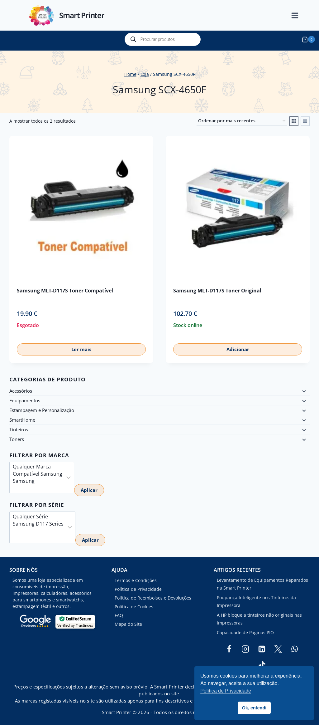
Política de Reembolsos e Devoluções (153, 595)
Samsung (37, 478)
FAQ (119, 613)
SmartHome (22, 417)
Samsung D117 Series (38, 521)
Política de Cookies (134, 604)
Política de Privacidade (138, 587)
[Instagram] (245, 646)
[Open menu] (298, 15)
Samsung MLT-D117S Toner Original (217, 288)
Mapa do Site (128, 622)
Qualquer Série (38, 514)
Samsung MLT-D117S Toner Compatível (65, 288)
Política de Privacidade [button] (225, 690)
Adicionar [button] (237, 347)
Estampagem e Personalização (41, 408)
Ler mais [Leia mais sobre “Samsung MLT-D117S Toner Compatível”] (81, 347)
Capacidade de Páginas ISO (245, 630)
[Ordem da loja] (242, 118)
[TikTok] (261, 663)
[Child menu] (303, 388)
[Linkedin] (261, 646)
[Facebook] (229, 646)
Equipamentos (24, 398)
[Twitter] (278, 646)
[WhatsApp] (294, 646)
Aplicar (89, 488)
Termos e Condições (136, 578)
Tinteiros (18, 427)
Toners (16, 437)
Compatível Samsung (37, 471)
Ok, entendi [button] (254, 707)
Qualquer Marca (37, 464)
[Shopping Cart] (309, 39)
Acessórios (20, 388)
